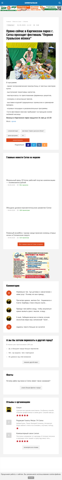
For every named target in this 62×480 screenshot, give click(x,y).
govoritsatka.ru (31, 3)
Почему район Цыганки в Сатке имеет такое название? (28, 381)
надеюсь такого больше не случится (30, 327)
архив (13, 121)
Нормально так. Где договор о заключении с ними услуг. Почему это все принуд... (34, 293)
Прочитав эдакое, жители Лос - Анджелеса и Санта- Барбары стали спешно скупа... (33, 301)
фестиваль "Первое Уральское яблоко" (33, 131)
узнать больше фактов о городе (30, 387)
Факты (9, 374)
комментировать (18, 140)
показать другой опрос (31, 362)
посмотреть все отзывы (31, 447)
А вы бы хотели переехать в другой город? (29, 340)
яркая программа (13, 135)
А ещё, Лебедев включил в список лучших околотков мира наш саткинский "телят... (33, 318)
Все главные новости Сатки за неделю (31, 244)
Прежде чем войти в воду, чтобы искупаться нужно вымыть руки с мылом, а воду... (33, 310)
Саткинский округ (13, 131)
